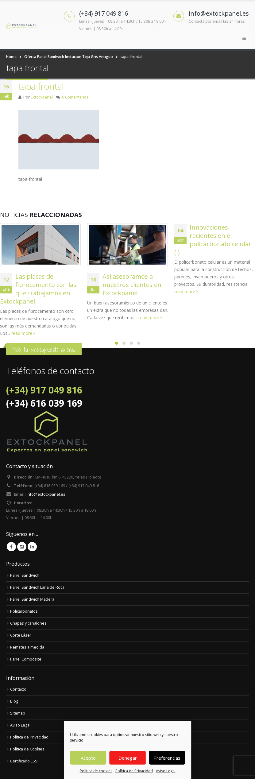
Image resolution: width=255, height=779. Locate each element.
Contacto (18, 689)
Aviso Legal (166, 770)
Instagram (21, 546)
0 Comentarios (75, 97)
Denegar (127, 758)
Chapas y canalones (28, 623)
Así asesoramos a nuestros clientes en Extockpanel (131, 284)
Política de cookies (96, 770)
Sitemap (17, 713)
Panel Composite (25, 659)
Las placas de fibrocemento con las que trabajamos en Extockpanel (38, 288)
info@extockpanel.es (46, 494)
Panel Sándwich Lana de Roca (37, 587)
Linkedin (32, 546)
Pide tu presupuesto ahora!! (43, 349)
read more (23, 333)
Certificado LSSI (24, 761)
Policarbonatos (24, 611)
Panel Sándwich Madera (32, 599)
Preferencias (166, 758)
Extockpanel (42, 97)
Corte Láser (20, 635)
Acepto (88, 758)
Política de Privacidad (134, 770)
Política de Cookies (27, 749)
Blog (14, 701)
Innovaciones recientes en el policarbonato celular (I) (212, 239)
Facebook (11, 546)
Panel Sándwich (24, 575)
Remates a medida (27, 647)
